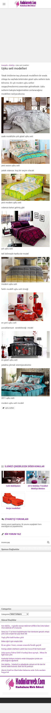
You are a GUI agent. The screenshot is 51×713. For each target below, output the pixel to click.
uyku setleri (9, 408)
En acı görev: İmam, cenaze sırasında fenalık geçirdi (21, 645)
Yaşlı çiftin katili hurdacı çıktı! (12, 637)
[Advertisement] (25, 35)
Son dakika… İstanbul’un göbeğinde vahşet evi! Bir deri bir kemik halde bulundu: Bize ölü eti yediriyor (23, 665)
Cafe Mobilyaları (13, 486)
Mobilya (11, 65)
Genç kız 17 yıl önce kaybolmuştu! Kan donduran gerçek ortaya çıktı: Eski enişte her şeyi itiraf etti (25, 633)
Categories (5, 614)
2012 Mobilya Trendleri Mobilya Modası (38, 487)
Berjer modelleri (13, 508)
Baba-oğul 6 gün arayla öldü (11, 641)
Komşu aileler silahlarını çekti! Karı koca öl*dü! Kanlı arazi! (23, 649)
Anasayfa (4, 65)
